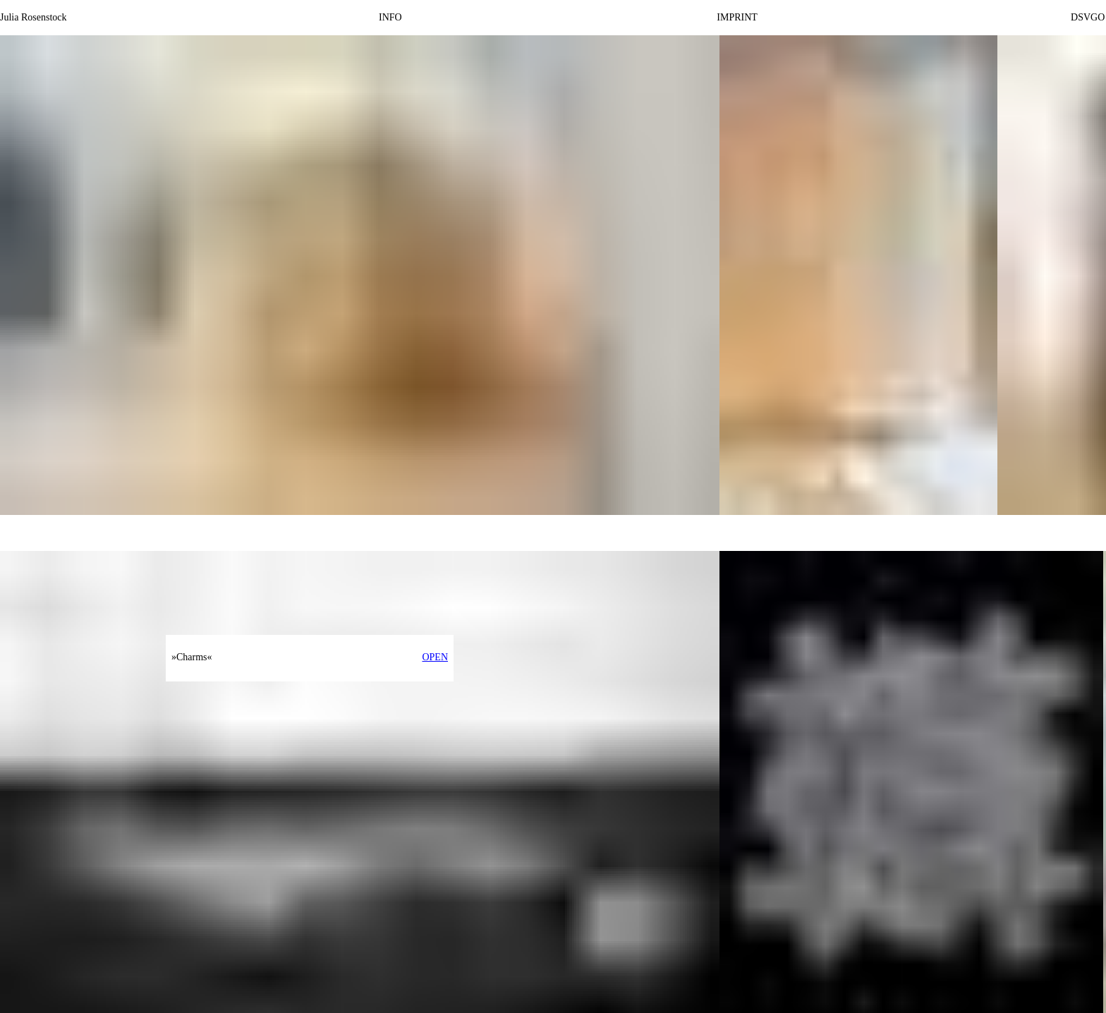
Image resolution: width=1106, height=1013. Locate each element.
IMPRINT (737, 17)
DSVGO (1088, 17)
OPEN (435, 657)
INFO (390, 17)
